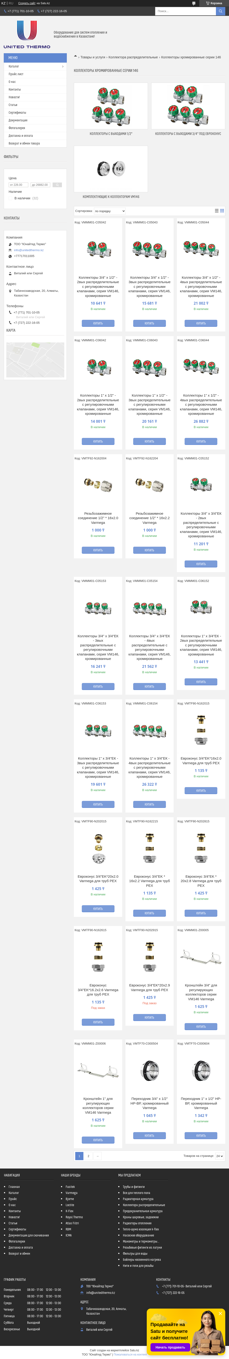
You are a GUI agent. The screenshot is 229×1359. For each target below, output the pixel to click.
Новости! (14, 97)
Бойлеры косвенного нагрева (142, 1260)
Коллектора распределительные (133, 57)
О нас (12, 82)
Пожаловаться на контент (130, 1354)
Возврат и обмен (19, 1254)
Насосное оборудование (138, 1235)
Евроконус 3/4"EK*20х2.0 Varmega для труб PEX (98, 878)
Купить (98, 323)
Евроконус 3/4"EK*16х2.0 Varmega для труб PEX (201, 760)
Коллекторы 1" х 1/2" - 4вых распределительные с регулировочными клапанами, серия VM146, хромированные (201, 404)
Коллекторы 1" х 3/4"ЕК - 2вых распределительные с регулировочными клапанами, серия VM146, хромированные (201, 645)
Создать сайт (27, 3)
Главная (14, 1187)
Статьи (13, 105)
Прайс (13, 1199)
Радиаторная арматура (138, 1199)
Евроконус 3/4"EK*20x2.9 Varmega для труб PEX (149, 987)
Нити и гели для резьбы (138, 1266)
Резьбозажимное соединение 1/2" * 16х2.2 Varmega (149, 518)
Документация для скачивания (29, 1235)
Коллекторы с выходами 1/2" (111, 134)
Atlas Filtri (72, 1223)
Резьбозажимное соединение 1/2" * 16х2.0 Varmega (98, 518)
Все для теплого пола (136, 1193)
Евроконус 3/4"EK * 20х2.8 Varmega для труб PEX (201, 880)
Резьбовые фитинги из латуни (142, 1248)
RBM (68, 1229)
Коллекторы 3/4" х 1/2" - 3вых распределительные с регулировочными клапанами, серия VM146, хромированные (150, 286)
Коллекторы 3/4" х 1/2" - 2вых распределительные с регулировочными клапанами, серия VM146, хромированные (98, 286)
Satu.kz (134, 1350)
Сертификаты (17, 113)
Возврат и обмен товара (24, 143)
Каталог (14, 66)
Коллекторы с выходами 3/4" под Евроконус (188, 134)
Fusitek (70, 1187)
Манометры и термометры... (141, 1241)
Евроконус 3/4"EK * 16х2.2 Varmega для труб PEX (149, 880)
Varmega (72, 1193)
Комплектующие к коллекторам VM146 (111, 197)
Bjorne (70, 1199)
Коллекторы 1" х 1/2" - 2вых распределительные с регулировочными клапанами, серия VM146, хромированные (98, 404)
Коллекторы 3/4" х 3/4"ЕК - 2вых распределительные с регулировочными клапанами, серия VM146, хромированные (201, 524)
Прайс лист (16, 74)
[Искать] (220, 11)
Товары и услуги (92, 57)
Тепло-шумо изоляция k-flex (141, 1229)
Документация (18, 120)
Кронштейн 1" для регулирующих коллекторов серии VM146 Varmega (98, 1105)
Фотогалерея (17, 128)
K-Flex (69, 1211)
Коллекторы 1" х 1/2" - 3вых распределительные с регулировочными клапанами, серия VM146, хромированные (150, 404)
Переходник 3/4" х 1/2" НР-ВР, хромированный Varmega (150, 1103)
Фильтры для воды (135, 1254)
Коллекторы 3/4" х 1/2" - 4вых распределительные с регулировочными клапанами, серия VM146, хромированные (201, 286)
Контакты (15, 90)
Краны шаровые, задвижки (141, 1217)
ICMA (69, 1235)
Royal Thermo (74, 1217)
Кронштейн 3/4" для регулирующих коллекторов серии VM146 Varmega (201, 992)
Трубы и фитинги (134, 1187)
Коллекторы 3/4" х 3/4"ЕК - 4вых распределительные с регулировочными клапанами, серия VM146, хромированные (150, 647)
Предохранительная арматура (143, 1211)
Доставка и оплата (21, 136)
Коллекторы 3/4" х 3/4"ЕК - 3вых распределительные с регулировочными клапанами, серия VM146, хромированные (98, 647)
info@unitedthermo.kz (29, 250)
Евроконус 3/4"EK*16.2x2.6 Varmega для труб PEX (98, 989)
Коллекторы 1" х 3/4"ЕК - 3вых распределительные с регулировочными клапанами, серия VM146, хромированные (98, 767)
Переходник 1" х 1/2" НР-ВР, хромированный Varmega (201, 1103)
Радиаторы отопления (137, 1223)
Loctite (70, 1205)
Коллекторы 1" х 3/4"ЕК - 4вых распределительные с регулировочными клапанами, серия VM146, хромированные (150, 767)
